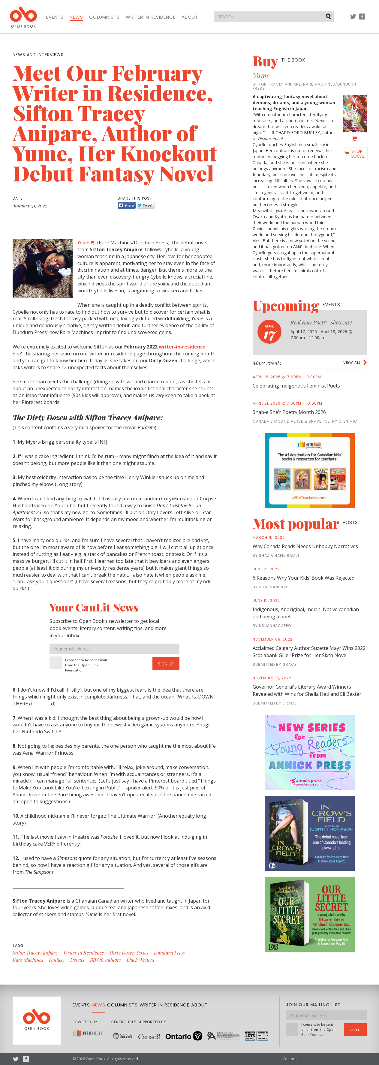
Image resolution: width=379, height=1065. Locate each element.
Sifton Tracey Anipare (35, 952)
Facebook (362, 19)
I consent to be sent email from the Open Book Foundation (86, 665)
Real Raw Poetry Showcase (321, 322)
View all (352, 362)
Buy (279, 60)
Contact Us (292, 1058)
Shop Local (358, 153)
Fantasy (57, 960)
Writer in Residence (151, 17)
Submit (329, 16)
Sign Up (166, 664)
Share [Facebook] (127, 205)
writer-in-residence (182, 346)
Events (55, 17)
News (76, 17)
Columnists (104, 17)
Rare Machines (28, 960)
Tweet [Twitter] (146, 205)
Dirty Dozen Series (129, 952)
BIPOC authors (105, 960)
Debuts (77, 960)
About (190, 17)
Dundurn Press (169, 952)
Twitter (353, 19)
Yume (261, 75)
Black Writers (140, 960)
